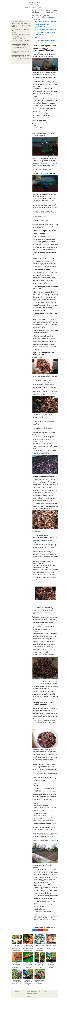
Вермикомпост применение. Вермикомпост (45, 29)
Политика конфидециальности (32, 993)
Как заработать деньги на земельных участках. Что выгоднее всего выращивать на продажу (21, 40)
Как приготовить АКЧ (41, 26)
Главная (27, 7)
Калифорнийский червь (47, 924)
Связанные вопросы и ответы (42, 27)
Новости (33, 7)
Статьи (40, 7)
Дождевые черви (40, 31)
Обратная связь (44, 991)
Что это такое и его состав (42, 39)
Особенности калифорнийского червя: (45, 32)
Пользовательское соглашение (35, 991)
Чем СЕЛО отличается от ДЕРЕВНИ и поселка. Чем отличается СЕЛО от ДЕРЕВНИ (21, 25)
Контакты (28, 991)
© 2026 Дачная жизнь (15, 991)
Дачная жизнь (34, 3)
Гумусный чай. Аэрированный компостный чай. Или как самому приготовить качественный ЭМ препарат (45, 23)
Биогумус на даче (54, 924)
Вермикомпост (39, 34)
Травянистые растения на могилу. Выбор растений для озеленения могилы (20, 31)
